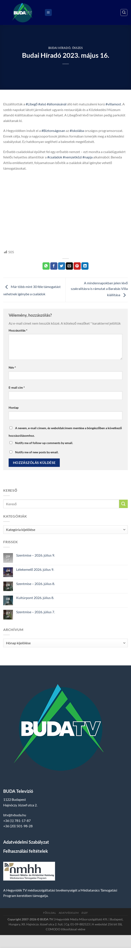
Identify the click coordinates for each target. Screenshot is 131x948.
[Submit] (123, 504)
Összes (77, 48)
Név (12, 367)
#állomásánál (56, 104)
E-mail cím (17, 387)
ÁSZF (84, 912)
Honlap (14, 407)
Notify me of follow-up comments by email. (44, 443)
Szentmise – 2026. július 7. (35, 612)
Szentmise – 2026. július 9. (35, 555)
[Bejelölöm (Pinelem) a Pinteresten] (77, 266)
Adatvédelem (69, 912)
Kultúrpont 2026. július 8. (35, 598)
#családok (54, 157)
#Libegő (32, 104)
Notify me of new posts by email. (36, 452)
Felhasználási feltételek (25, 851)
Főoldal (49, 912)
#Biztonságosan (53, 130)
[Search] (123, 12)
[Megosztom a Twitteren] (61, 266)
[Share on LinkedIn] (84, 266)
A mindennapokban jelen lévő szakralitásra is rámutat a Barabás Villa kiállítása (99, 289)
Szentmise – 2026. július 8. (35, 584)
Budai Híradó (59, 48)
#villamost (113, 104)
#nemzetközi (72, 157)
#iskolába (77, 130)
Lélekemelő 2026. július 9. (35, 569)
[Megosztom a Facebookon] (53, 266)
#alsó (42, 104)
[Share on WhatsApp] (46, 266)
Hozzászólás (18, 330)
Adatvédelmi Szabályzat (26, 842)
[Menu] (48, 12)
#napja (87, 157)
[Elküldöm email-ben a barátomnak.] (69, 266)
